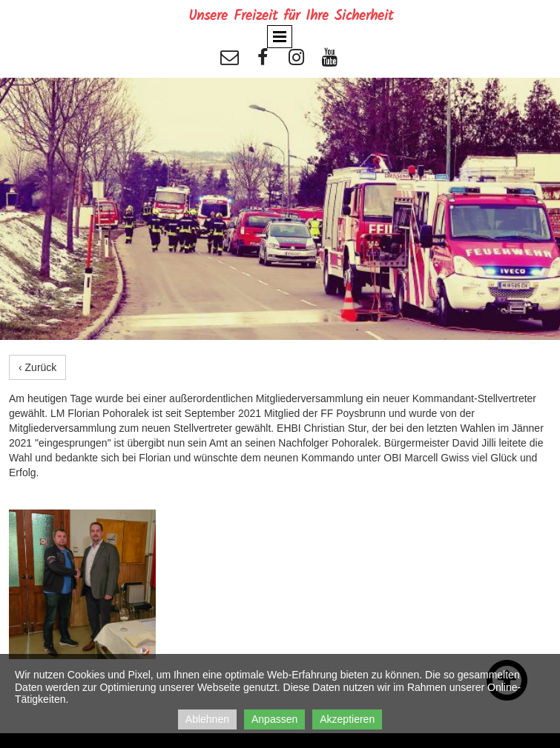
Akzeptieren (347, 719)
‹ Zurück (37, 367)
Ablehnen (207, 719)
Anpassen (274, 719)
